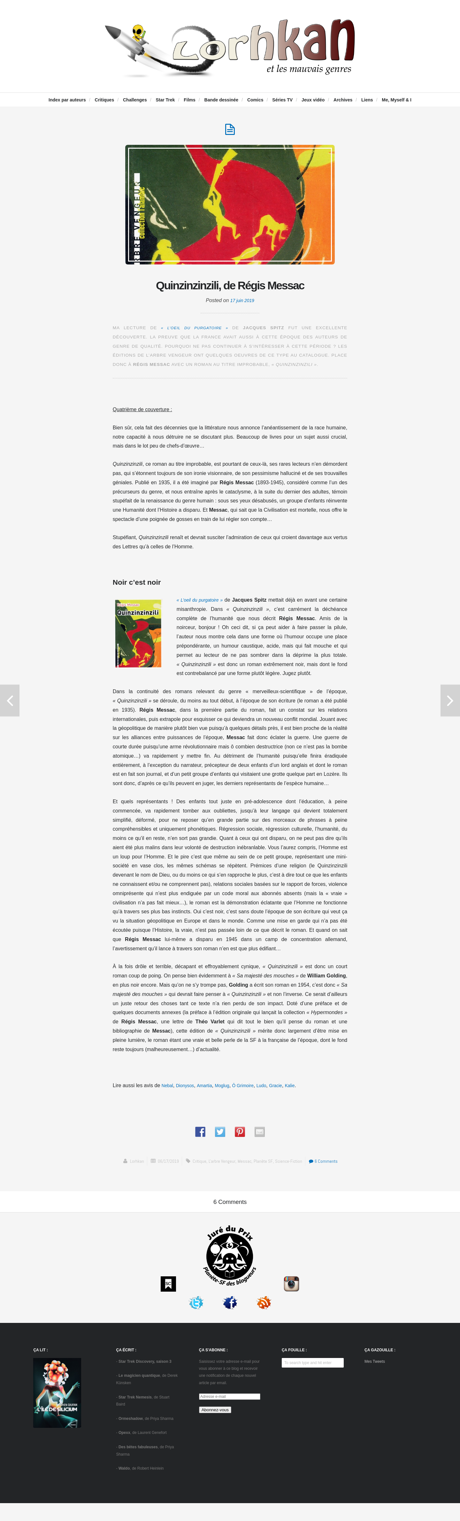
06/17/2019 (164, 1164)
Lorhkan (130, 1164)
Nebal (168, 1089)
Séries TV (282, 99)
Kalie (307, 1089)
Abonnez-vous (215, 1427)
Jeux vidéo (313, 99)
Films (189, 99)
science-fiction (291, 1164)
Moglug (230, 1089)
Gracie (290, 1089)
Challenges (135, 99)
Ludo (275, 1089)
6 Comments (328, 1164)
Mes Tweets (374, 1379)
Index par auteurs (67, 99)
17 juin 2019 (242, 303)
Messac (245, 1164)
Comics (255, 99)
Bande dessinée (221, 99)
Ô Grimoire (253, 1089)
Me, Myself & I (396, 99)
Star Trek (165, 99)
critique (197, 1164)
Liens (367, 99)
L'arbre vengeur (221, 1164)
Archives (343, 99)
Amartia (210, 1089)
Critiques (104, 99)
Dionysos (188, 1089)
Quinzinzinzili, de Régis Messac (230, 286)
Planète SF (265, 1164)
